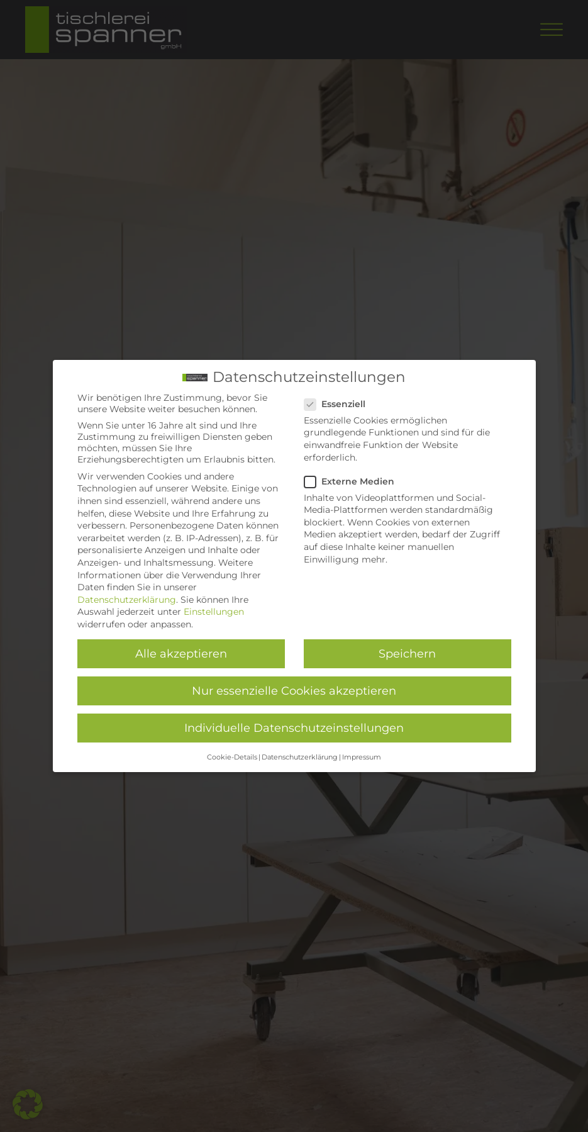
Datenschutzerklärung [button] (300, 757)
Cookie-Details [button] (232, 757)
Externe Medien (353, 480)
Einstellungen (214, 611)
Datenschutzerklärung (126, 599)
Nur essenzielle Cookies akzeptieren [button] (294, 690)
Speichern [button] (407, 653)
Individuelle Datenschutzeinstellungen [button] (294, 727)
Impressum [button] (361, 757)
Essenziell (339, 403)
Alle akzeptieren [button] (181, 653)
